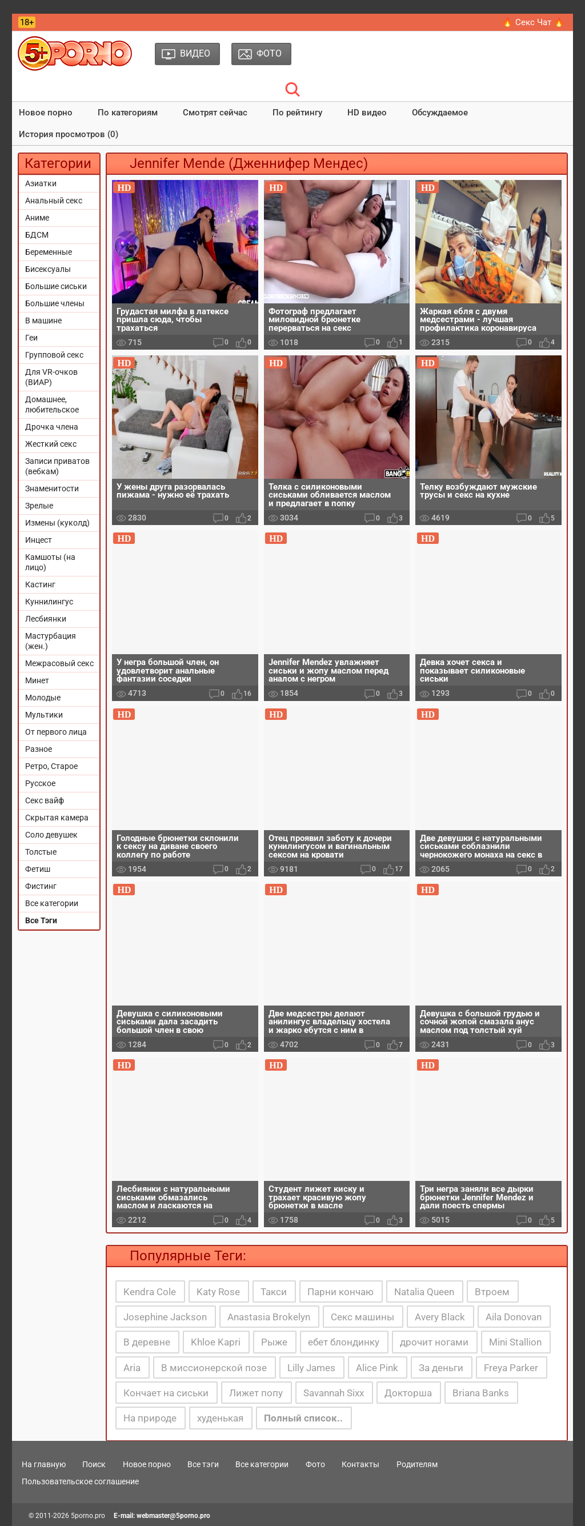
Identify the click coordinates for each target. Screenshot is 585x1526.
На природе (150, 1418)
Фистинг (41, 886)
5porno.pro (88, 1516)
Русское (40, 783)
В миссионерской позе (214, 1367)
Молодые (43, 697)
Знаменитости (52, 488)
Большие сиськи (56, 286)
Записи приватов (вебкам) (57, 466)
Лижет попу (256, 1393)
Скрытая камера (57, 817)
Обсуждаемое (440, 112)
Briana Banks (480, 1393)
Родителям (417, 1464)
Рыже (274, 1342)
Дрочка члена (51, 426)
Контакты (360, 1464)
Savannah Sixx (333, 1393)
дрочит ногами (434, 1342)
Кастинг (40, 584)
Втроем (492, 1291)
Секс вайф (44, 800)
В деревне (146, 1342)
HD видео (367, 112)
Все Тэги (41, 920)
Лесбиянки (45, 618)
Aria (132, 1367)
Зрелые (39, 505)
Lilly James (311, 1367)
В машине (43, 320)
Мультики (44, 714)
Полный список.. (303, 1418)
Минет (37, 680)
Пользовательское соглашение (80, 1481)
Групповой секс (54, 354)
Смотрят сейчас (215, 112)
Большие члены (55, 303)
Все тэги (203, 1464)
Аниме (37, 217)
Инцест (38, 539)
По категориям (128, 112)
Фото (315, 1464)
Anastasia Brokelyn (268, 1317)
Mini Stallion (515, 1342)
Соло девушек (51, 834)
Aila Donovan (514, 1317)
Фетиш (37, 869)
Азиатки (41, 183)
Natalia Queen (424, 1291)
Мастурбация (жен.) (50, 641)
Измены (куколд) (57, 522)
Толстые (41, 851)
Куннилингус (49, 601)
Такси (274, 1291)
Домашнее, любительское (52, 404)
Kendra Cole (149, 1291)
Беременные (48, 252)
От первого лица (56, 731)
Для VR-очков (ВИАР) (51, 377)
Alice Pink (377, 1367)
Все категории (51, 903)
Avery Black (440, 1317)
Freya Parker (511, 1367)
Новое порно (46, 112)
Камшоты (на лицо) (50, 562)
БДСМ (37, 234)
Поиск (94, 1464)
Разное (38, 749)
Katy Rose (218, 1291)
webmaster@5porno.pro (173, 1516)
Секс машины (362, 1317)
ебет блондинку (343, 1342)
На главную (44, 1464)
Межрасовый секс (59, 663)
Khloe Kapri (216, 1342)
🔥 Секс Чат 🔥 (533, 22)
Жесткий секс (51, 443)
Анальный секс (53, 200)
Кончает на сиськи (166, 1393)
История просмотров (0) (68, 134)
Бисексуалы (48, 269)
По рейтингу (297, 112)
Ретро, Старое (51, 766)
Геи (31, 337)
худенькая (220, 1418)
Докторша (408, 1393)
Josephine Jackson (165, 1317)
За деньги (441, 1367)
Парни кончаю (340, 1291)
